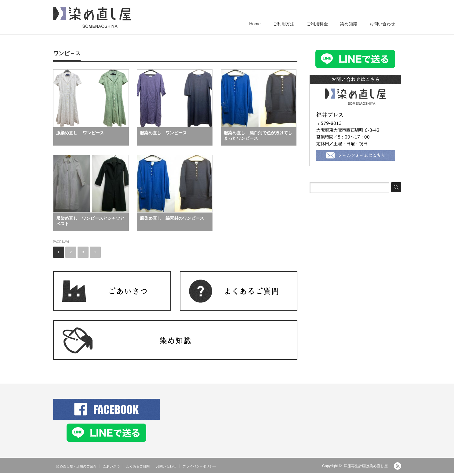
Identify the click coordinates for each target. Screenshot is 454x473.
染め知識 (348, 23)
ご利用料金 (317, 23)
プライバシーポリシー (199, 466)
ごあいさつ (111, 466)
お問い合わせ (382, 23)
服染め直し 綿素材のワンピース (172, 218)
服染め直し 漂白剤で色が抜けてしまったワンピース (258, 135)
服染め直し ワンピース (80, 132)
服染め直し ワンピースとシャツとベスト (90, 221)
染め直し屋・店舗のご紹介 (76, 466)
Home (254, 23)
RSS (397, 466)
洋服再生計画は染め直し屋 (366, 466)
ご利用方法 (283, 23)
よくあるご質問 (138, 466)
